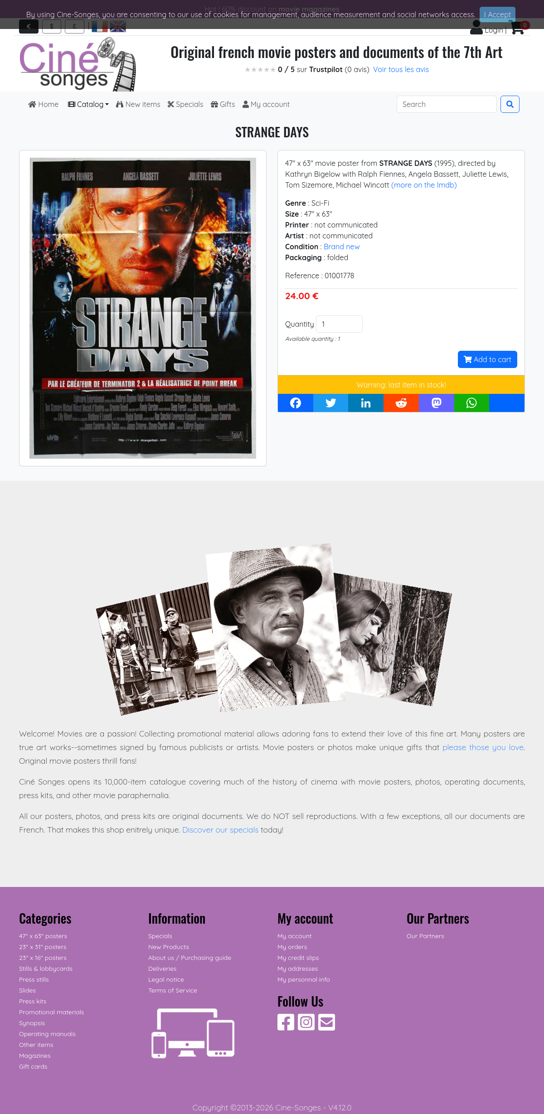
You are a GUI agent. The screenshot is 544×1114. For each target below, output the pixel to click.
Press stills (34, 979)
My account (266, 104)
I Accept (497, 14)
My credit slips (298, 958)
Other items (36, 1045)
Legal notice (166, 979)
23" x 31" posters (43, 947)
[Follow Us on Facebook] (285, 1027)
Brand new (342, 246)
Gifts (223, 104)
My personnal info (303, 979)
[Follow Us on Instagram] (306, 1027)
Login (486, 29)
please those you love (483, 747)
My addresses (297, 968)
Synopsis (32, 1023)
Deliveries (162, 968)
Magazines (34, 1055)
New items (138, 104)
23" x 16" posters (43, 958)
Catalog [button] (86, 104)
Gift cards (33, 1066)
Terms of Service (172, 990)
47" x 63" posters (43, 936)
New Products (168, 947)
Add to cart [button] (487, 359)
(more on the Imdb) (424, 184)
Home (44, 104)
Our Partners (425, 936)
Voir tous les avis (401, 69)
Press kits (32, 1001)
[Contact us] (326, 1027)
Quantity (299, 324)
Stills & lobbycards (46, 968)
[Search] (447, 104)
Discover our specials (220, 829)
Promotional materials (51, 1012)
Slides (27, 990)
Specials (186, 104)
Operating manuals (47, 1034)
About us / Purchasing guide (189, 958)
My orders (292, 947)
